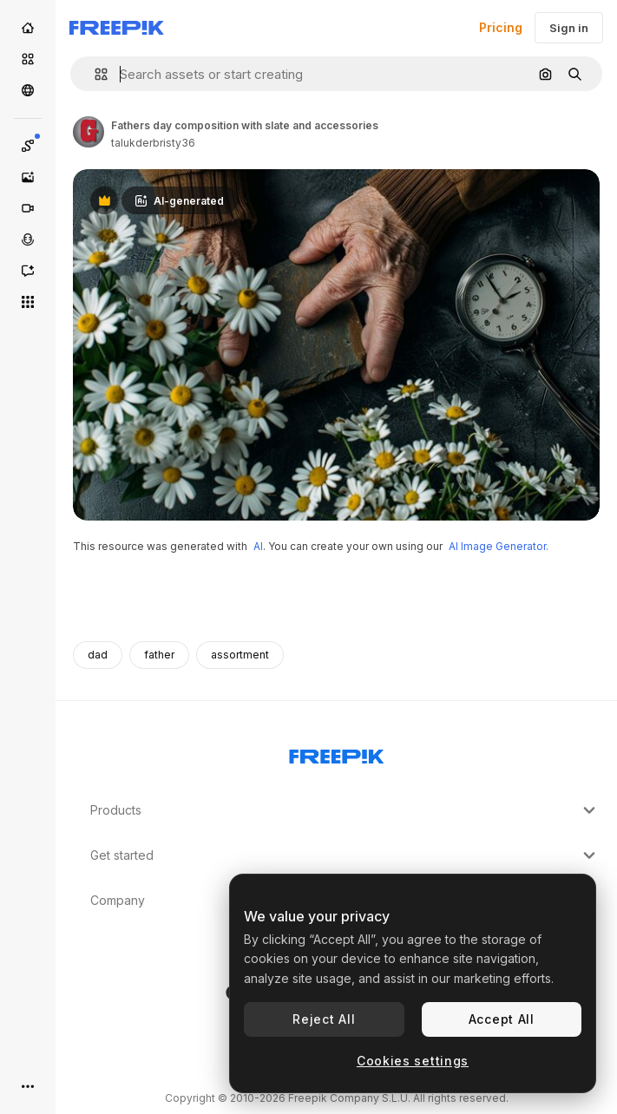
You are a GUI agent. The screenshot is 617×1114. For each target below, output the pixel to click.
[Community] (28, 90)
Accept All (502, 1019)
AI (258, 546)
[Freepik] (116, 28)
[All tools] (28, 302)
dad (98, 654)
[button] (94, 74)
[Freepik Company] (336, 753)
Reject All (323, 1019)
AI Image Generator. (498, 546)
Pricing (500, 27)
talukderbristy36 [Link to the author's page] (153, 142)
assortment (240, 654)
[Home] (28, 28)
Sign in (568, 28)
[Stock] (28, 59)
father (159, 654)
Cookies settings (413, 1060)
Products (345, 810)
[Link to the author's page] (88, 131)
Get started (345, 855)
